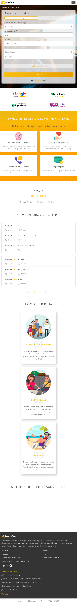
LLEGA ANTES (38, 455)
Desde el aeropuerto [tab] (21, 18)
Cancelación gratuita (58, 142)
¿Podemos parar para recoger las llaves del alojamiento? (21, 578)
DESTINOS (45, 551)
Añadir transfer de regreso (38, 66)
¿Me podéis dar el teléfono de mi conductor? (17, 590)
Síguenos (6, 565)
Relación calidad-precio (18, 142)
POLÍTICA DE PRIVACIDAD (50, 558)
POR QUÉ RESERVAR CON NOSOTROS (38, 118)
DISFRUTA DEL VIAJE (38, 400)
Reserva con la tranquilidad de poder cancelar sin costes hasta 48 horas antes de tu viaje (58, 147)
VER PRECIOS (38, 74)
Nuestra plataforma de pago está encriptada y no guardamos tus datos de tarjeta (58, 171)
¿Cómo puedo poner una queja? (12, 575)
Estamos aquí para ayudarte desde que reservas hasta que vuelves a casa (18, 171)
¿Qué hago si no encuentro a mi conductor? (17, 586)
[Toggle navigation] (73, 3)
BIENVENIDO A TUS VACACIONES (38, 345)
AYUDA (44, 554)
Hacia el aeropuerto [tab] (56, 18)
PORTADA (4, 8)
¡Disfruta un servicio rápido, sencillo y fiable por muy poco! (38, 126)
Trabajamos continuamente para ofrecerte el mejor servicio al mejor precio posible (18, 147)
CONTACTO (5, 554)
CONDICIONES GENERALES (11, 558)
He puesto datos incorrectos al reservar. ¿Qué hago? (20, 582)
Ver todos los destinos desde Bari (38, 293)
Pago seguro (58, 166)
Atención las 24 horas (18, 166)
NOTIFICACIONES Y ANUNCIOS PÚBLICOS (15, 562)
